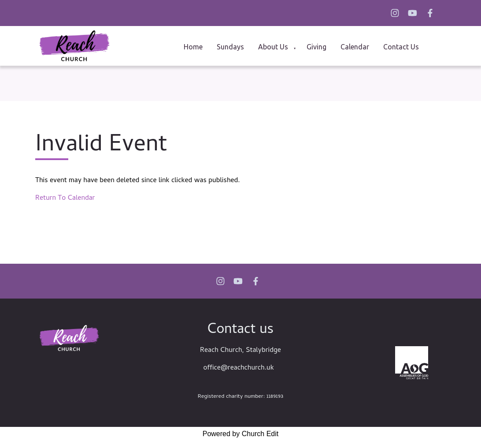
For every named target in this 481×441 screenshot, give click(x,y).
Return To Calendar (65, 198)
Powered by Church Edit (241, 433)
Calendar (354, 47)
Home (193, 47)
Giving (316, 47)
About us (273, 47)
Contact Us (401, 47)
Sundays (230, 47)
